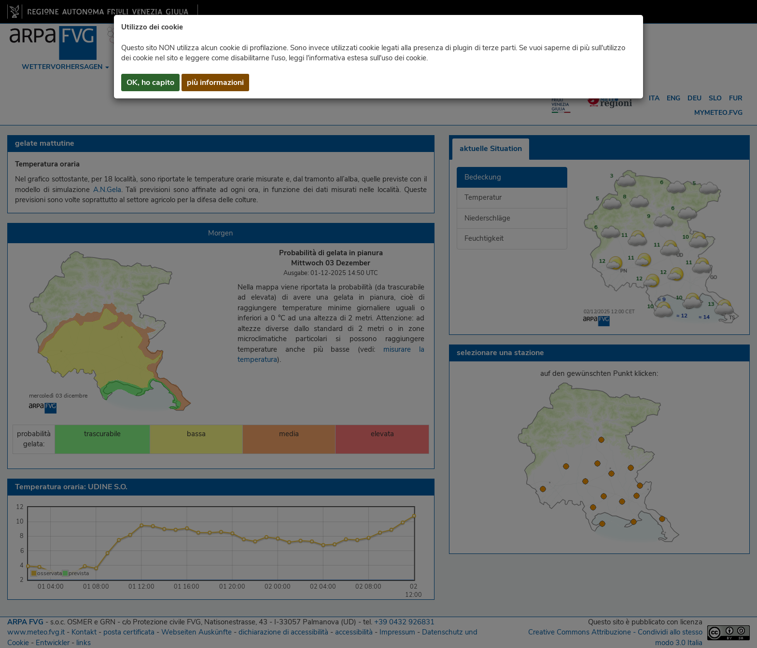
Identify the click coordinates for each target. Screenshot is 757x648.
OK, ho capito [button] (150, 82)
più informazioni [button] (215, 82)
